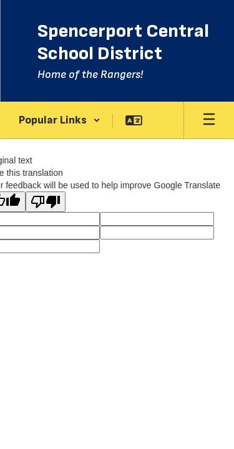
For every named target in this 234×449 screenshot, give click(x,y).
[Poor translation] (46, 201)
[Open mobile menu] (209, 120)
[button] (59, 120)
